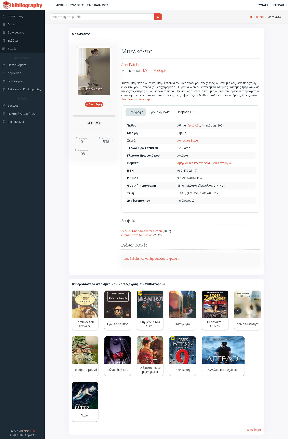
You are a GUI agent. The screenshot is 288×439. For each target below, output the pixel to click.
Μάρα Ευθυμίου (156, 70)
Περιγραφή (136, 112)
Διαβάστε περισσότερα (136, 99)
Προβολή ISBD (187, 112)
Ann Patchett (132, 64)
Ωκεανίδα (193, 125)
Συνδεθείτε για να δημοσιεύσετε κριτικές (151, 259)
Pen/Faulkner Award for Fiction (141, 231)
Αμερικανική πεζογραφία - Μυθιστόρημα (204, 163)
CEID (32, 431)
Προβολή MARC (160, 112)
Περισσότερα (253, 429)
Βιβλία (260, 17)
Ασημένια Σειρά (187, 140)
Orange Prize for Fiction (137, 235)
